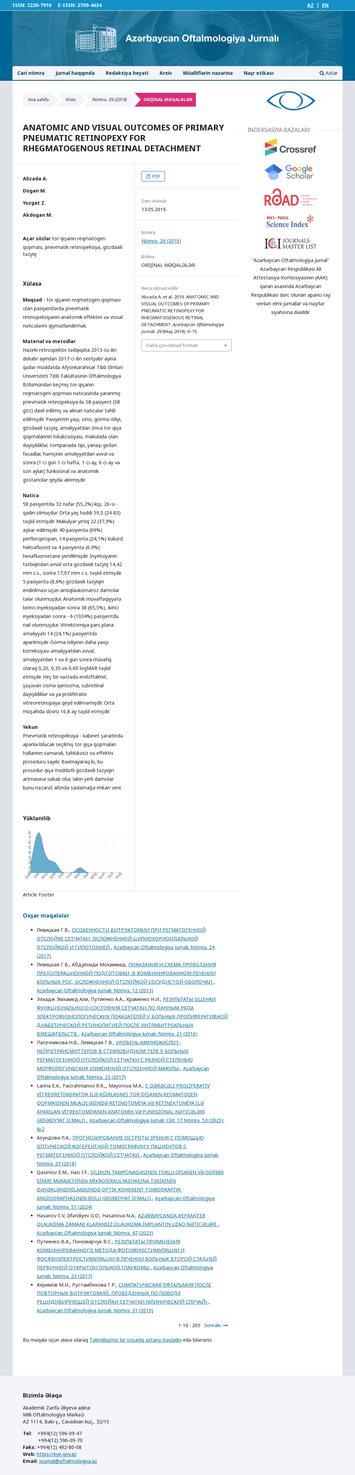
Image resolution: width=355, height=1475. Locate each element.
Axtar (329, 73)
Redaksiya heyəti (127, 73)
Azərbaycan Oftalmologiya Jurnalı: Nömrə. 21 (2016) (139, 1033)
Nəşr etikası (259, 73)
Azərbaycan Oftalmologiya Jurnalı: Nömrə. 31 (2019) (95, 1310)
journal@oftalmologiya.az (68, 1461)
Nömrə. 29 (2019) (110, 99)
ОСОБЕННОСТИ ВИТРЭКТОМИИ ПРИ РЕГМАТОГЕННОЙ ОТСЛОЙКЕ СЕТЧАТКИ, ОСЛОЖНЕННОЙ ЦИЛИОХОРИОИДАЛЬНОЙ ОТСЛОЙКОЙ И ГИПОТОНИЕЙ (121, 938)
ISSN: (19, 5)
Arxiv (165, 73)
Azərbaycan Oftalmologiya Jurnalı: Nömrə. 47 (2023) (95, 1233)
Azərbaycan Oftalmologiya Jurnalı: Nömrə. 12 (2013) (95, 990)
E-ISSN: (67, 5)
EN (325, 5)
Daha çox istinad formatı (172, 345)
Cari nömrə (30, 73)
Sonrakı (212, 1325)
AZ (310, 5)
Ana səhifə (38, 99)
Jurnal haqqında (75, 73)
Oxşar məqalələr (46, 915)
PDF (155, 176)
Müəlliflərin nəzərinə (208, 73)
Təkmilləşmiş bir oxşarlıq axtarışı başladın (135, 1340)
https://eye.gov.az (57, 1454)
